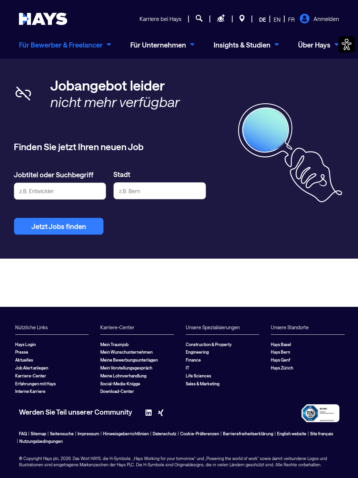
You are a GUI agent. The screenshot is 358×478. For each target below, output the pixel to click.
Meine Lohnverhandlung (123, 375)
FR (291, 19)
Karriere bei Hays (160, 18)
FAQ (23, 433)
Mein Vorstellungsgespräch (126, 367)
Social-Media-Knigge (120, 383)
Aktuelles (24, 359)
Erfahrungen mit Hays (35, 383)
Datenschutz (164, 433)
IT (187, 367)
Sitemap (38, 433)
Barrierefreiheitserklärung (248, 433)
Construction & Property (209, 344)
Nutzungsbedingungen (41, 441)
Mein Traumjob (114, 344)
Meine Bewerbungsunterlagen (129, 359)
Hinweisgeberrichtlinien (126, 433)
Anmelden (319, 19)
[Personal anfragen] (221, 19)
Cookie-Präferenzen (199, 433)
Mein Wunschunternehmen (126, 352)
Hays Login (25, 344)
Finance (193, 359)
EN (277, 19)
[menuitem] (65, 45)
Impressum (88, 433)
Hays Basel (281, 344)
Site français (321, 433)
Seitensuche (62, 433)
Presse (21, 352)
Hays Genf (280, 359)
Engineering (197, 352)
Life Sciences (198, 375)
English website (291, 433)
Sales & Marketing (202, 383)
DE (262, 19)
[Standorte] (242, 19)
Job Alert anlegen (31, 367)
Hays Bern (280, 352)
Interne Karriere (30, 391)
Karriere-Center (30, 375)
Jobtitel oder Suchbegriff (53, 174)
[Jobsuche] (199, 19)
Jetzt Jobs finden (58, 226)
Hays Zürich (282, 367)
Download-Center (117, 391)
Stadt (121, 174)
